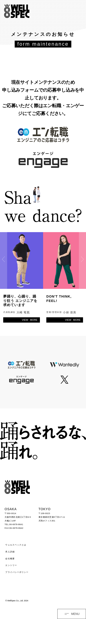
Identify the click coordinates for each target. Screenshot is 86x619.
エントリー (11, 565)
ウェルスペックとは (15, 545)
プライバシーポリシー (16, 572)
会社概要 (9, 558)
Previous (3, 259)
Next (82, 259)
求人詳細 (9, 552)
